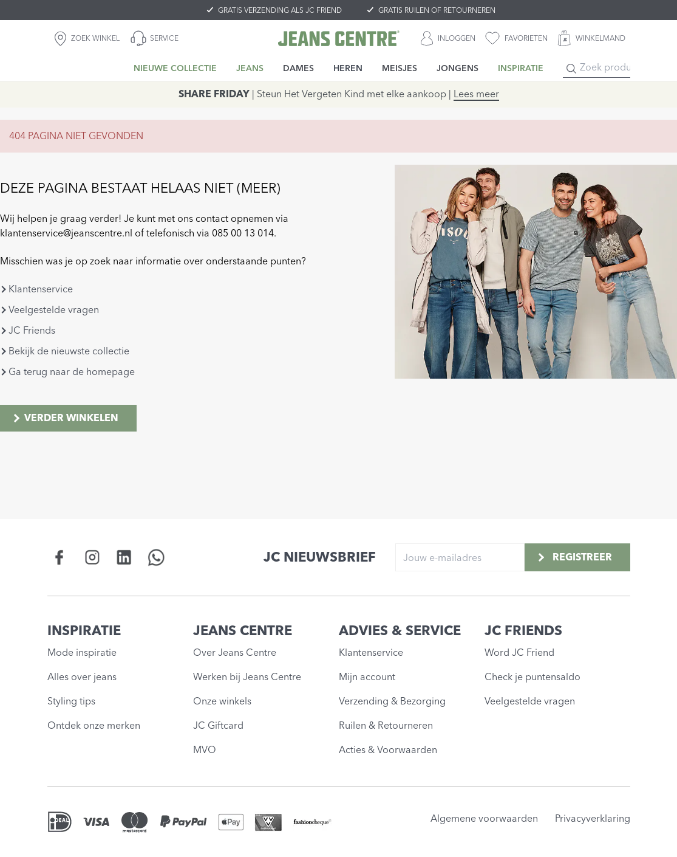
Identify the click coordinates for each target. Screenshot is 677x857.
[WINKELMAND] (591, 38)
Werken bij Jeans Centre (247, 677)
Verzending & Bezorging (392, 701)
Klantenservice (41, 289)
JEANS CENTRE (242, 630)
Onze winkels (222, 701)
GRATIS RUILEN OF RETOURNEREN (436, 10)
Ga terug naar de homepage (72, 371)
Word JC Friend (519, 652)
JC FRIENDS (523, 630)
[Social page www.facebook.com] (59, 557)
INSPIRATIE (84, 630)
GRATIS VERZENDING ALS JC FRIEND (280, 10)
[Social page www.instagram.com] (92, 557)
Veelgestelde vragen (54, 309)
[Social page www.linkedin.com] (124, 557)
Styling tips (71, 701)
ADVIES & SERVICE (400, 630)
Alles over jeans (82, 677)
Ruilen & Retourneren (386, 725)
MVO (204, 749)
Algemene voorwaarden (484, 818)
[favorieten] (516, 38)
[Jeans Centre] (339, 38)
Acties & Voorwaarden (388, 749)
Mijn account (367, 677)
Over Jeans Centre (234, 652)
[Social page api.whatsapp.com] (156, 557)
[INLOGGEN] (448, 38)
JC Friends (32, 330)
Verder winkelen (64, 418)
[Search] (571, 68)
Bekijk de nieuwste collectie (69, 351)
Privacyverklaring (592, 818)
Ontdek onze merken (93, 725)
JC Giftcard (218, 725)
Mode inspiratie (82, 652)
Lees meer (476, 94)
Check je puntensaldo (532, 677)
